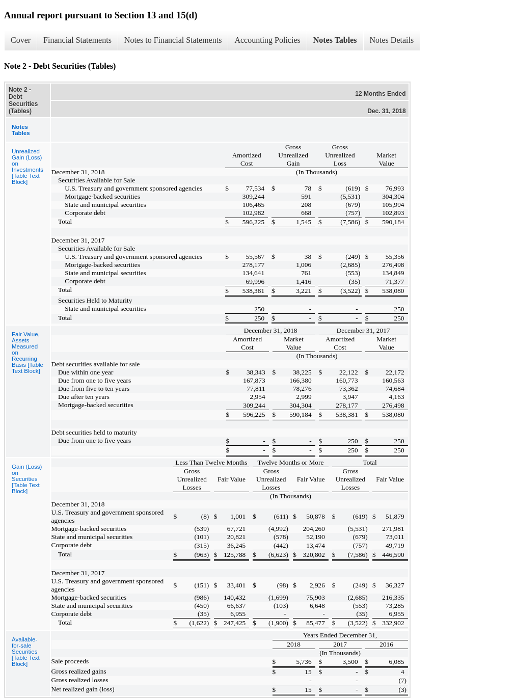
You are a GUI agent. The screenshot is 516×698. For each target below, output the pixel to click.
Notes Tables (335, 40)
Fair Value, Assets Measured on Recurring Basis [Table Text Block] (27, 352)
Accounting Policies (267, 40)
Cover (21, 40)
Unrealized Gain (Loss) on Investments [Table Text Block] (27, 166)
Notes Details (392, 40)
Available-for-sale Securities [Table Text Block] (26, 651)
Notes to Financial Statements (173, 40)
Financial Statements (77, 40)
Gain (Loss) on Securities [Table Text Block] (27, 479)
